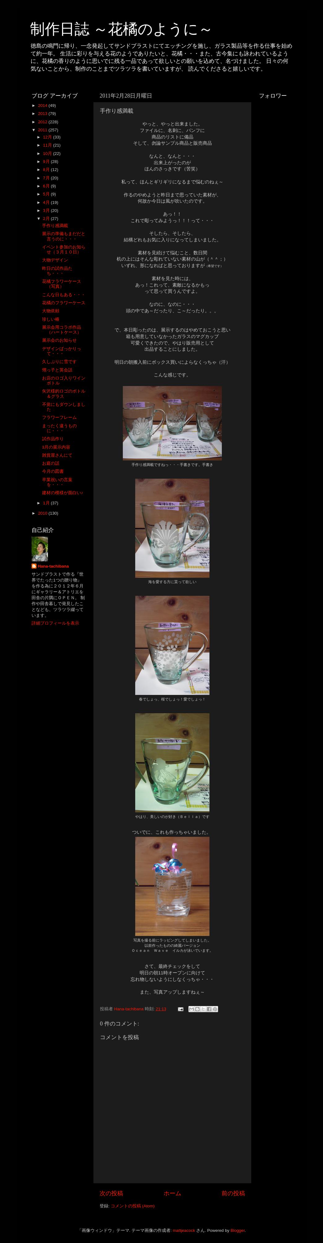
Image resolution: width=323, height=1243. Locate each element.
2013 (43, 113)
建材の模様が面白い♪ (62, 492)
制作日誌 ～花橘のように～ (121, 29)
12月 (48, 137)
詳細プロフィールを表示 (55, 623)
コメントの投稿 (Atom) (133, 1206)
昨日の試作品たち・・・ (57, 271)
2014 (43, 105)
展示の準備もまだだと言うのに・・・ (63, 236)
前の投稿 (233, 1193)
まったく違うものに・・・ (59, 428)
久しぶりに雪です (59, 361)
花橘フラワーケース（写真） (61, 284)
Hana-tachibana (53, 566)
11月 (48, 145)
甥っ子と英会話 (57, 370)
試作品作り (53, 439)
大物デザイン (55, 260)
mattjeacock (184, 1230)
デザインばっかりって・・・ (61, 351)
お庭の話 (50, 463)
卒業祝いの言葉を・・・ (57, 482)
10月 (48, 153)
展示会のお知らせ (59, 340)
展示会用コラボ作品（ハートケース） (61, 330)
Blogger (237, 1230)
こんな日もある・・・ (63, 294)
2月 (47, 218)
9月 (47, 161)
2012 (43, 122)
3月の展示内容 (56, 447)
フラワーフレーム (59, 417)
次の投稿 (111, 1193)
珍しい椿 (50, 319)
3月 (47, 210)
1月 (47, 503)
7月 (47, 178)
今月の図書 (53, 471)
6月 (47, 186)
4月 (47, 202)
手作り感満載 (55, 225)
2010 (43, 513)
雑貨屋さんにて (57, 455)
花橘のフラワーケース (63, 303)
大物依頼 (50, 311)
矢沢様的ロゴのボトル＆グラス (63, 393)
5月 (47, 194)
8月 (47, 169)
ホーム (172, 1193)
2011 (43, 130)
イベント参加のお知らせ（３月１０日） (63, 249)
